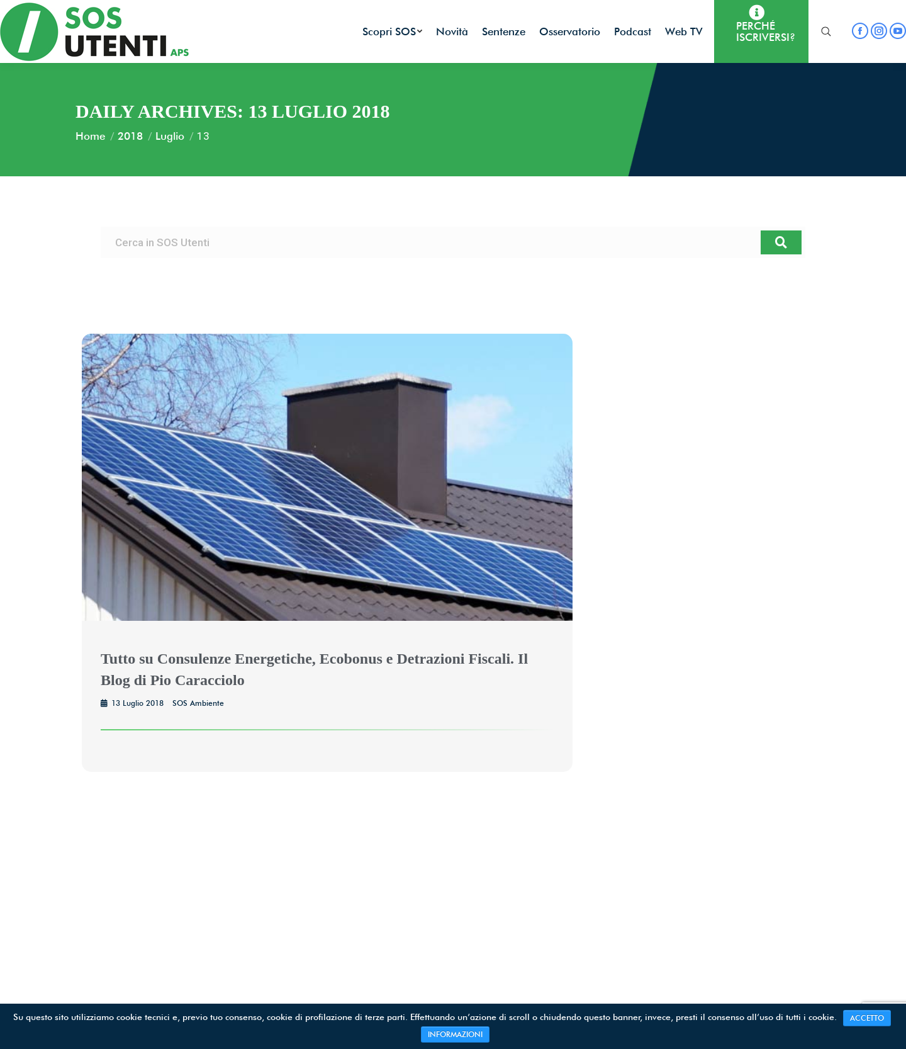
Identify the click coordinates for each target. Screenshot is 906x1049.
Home (90, 136)
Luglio (169, 136)
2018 (130, 136)
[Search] (781, 242)
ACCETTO (867, 1018)
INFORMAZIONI (455, 1034)
